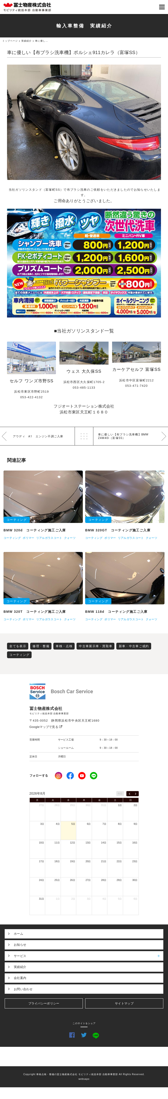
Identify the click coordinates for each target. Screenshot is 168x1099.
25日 (57, 880)
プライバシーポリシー (43, 1003)
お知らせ (20, 944)
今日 (120, 793)
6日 (89, 824)
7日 (104, 824)
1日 (120, 805)
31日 (103, 805)
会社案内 (20, 978)
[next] (135, 793)
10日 (41, 842)
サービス (88, 955)
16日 (134, 842)
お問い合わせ (23, 989)
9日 (135, 824)
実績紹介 (20, 967)
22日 (119, 861)
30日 (88, 805)
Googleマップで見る (45, 727)
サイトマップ (124, 1003)
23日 (134, 861)
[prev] (129, 793)
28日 (57, 805)
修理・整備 (41, 646)
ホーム (18, 933)
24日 (41, 880)
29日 (72, 805)
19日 (72, 861)
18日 (57, 861)
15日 (119, 842)
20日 (88, 861)
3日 (42, 824)
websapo (83, 1079)
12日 (72, 842)
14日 (103, 842)
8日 (120, 824)
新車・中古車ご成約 (134, 646)
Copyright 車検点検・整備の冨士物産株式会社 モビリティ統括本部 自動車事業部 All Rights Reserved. (84, 1074)
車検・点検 (64, 646)
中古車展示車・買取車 (95, 646)
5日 (73, 824)
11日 (57, 842)
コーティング (19, 655)
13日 (88, 842)
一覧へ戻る (84, 436)
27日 (41, 805)
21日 (103, 861)
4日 (58, 824)
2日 (135, 805)
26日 (72, 880)
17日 (41, 861)
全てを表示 (17, 646)
